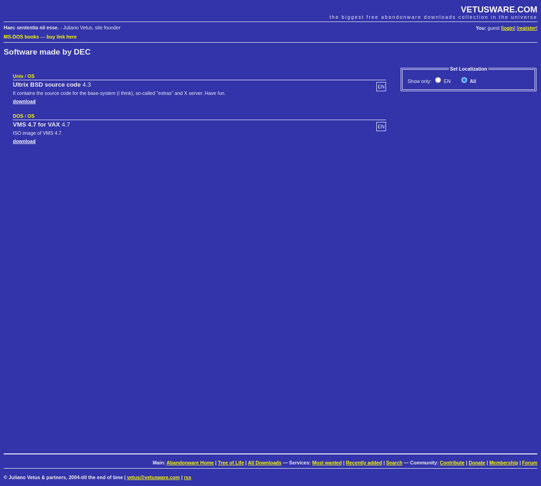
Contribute (452, 462)
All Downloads (265, 462)
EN (446, 81)
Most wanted (327, 462)
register (527, 28)
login (508, 28)
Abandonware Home (190, 462)
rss (187, 477)
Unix (18, 76)
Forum (529, 462)
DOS (18, 116)
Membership (503, 462)
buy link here (62, 36)
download (24, 101)
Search (394, 462)
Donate (477, 462)
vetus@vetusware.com (153, 477)
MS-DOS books (21, 36)
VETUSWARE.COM (499, 9)
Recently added (364, 462)
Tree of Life (231, 462)
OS (31, 76)
